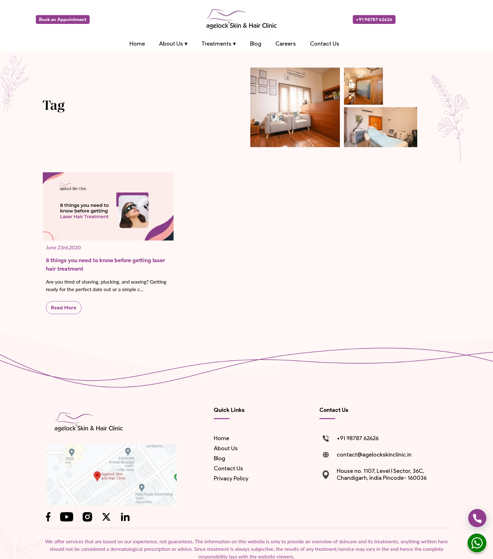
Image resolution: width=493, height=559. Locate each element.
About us (226, 448)
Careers (285, 43)
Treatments (216, 43)
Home (137, 43)
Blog (255, 43)
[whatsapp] (477, 543)
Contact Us (324, 43)
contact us (228, 468)
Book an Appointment (62, 19)
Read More (63, 308)
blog (219, 458)
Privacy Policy (231, 478)
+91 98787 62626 (374, 19)
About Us (171, 43)
